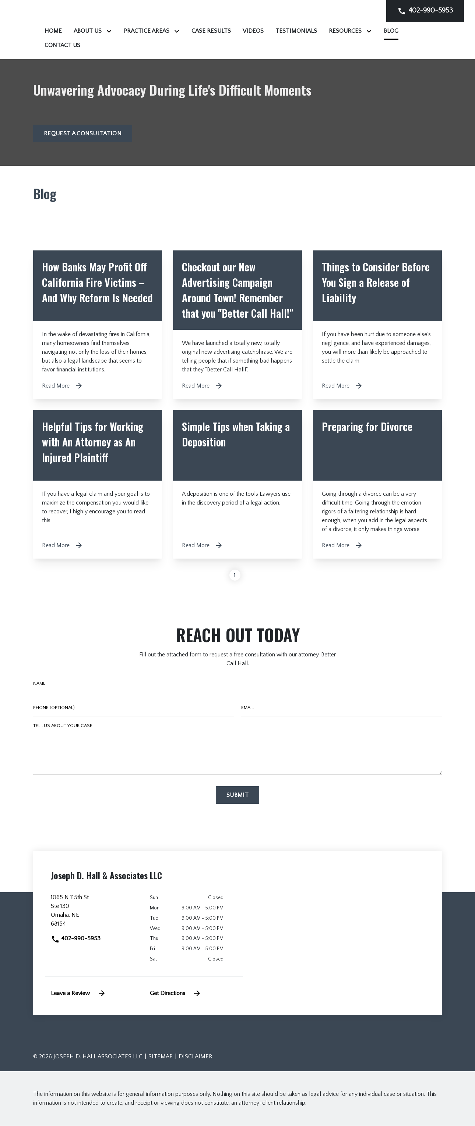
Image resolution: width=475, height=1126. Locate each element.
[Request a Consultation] (82, 134)
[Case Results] (303, 30)
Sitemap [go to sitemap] (160, 1057)
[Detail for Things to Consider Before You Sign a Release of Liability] (377, 325)
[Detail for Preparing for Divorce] (377, 485)
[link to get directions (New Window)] (95, 914)
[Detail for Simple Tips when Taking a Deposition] (237, 485)
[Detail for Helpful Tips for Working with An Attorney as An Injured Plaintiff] (97, 485)
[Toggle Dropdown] (202, 31)
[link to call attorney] (425, 11)
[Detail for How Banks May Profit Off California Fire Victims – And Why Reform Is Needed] (97, 325)
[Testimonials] (388, 30)
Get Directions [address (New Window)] (175, 993)
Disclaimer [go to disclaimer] (195, 1057)
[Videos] (345, 30)
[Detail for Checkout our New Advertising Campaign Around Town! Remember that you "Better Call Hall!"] (237, 325)
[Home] (145, 30)
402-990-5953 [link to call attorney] (76, 939)
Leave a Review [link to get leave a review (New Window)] (78, 993)
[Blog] (198, 45)
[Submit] (237, 796)
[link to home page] (79, 29)
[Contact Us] (236, 45)
